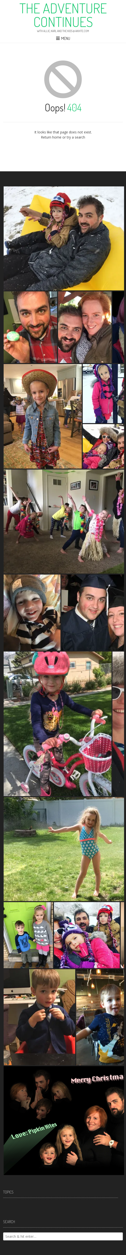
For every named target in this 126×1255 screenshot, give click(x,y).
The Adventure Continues (63, 14)
